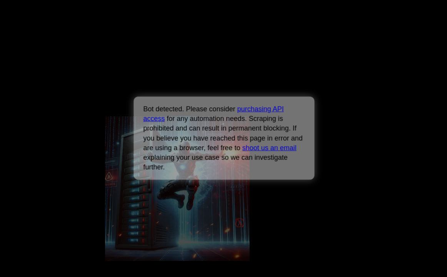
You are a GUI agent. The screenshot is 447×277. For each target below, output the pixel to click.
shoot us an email (269, 148)
